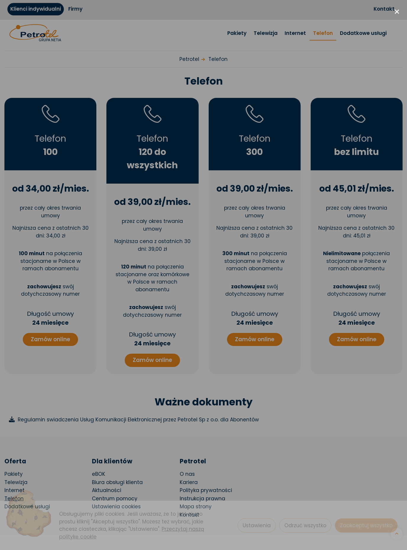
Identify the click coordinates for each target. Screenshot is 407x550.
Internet (295, 33)
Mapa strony (196, 506)
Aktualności (106, 490)
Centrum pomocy (114, 498)
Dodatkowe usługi (363, 33)
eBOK (132, 474)
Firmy (75, 8)
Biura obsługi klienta (117, 482)
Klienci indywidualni (35, 8)
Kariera (189, 482)
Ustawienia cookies (116, 506)
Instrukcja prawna (202, 498)
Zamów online (50, 339)
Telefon (323, 33)
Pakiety (237, 33)
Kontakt (384, 8)
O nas (187, 474)
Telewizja (266, 33)
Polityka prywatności (206, 490)
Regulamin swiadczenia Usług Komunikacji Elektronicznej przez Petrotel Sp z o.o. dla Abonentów (138, 419)
